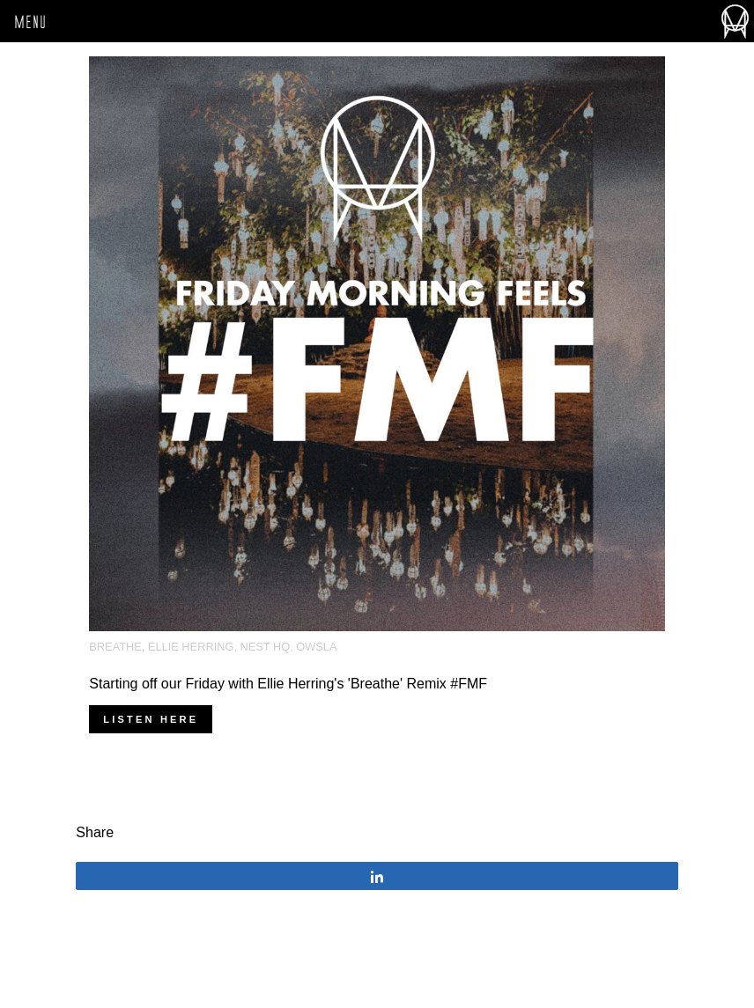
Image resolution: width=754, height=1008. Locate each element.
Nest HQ (265, 646)
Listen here (150, 719)
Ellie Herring (190, 646)
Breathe (115, 646)
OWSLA (316, 646)
